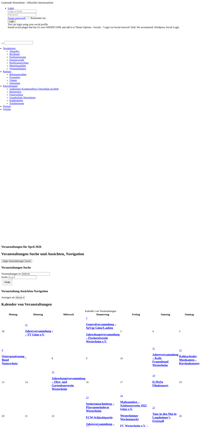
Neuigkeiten (9, 48)
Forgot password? (17, 18)
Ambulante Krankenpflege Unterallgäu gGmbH (34, 89)
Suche (4, 277)
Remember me (38, 18)
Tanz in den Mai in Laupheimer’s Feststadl (164, 417)
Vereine (7, 109)
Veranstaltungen (18, 68)
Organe (13, 80)
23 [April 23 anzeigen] (87, 397)
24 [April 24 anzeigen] (121, 395)
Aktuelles (14, 51)
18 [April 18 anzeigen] (153, 375)
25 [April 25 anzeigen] (153, 407)
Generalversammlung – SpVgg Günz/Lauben (101, 326)
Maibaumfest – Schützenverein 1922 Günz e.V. (133, 405)
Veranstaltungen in (11, 273)
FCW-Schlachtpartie (99, 417)
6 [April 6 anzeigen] (2, 350)
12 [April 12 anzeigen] (180, 350)
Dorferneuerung (18, 57)
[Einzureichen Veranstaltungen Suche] (7, 282)
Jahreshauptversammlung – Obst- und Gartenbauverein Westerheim (68, 384)
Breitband (15, 54)
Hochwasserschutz (19, 62)
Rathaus (7, 71)
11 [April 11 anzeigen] (153, 348)
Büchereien (15, 91)
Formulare (15, 77)
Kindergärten (16, 100)
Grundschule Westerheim (22, 97)
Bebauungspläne (18, 74)
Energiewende (17, 60)
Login (11, 8)
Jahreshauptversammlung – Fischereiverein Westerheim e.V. (103, 338)
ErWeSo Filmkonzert (160, 383)
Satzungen (15, 83)
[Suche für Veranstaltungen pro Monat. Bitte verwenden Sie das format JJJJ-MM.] (35, 274)
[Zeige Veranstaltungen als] (20, 297)
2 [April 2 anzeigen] (86, 318)
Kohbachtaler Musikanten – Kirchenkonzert (189, 360)
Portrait (7, 106)
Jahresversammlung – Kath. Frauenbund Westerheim (165, 360)
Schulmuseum (17, 103)
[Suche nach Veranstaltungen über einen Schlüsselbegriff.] (22, 277)
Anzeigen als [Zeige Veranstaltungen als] (8, 297)
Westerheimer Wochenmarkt (129, 417)
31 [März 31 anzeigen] (26, 325)
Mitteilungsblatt (18, 65)
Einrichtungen (10, 86)
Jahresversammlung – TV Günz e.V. (38, 332)
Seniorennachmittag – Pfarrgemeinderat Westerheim (100, 407)
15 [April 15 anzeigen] (53, 372)
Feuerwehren (16, 94)
